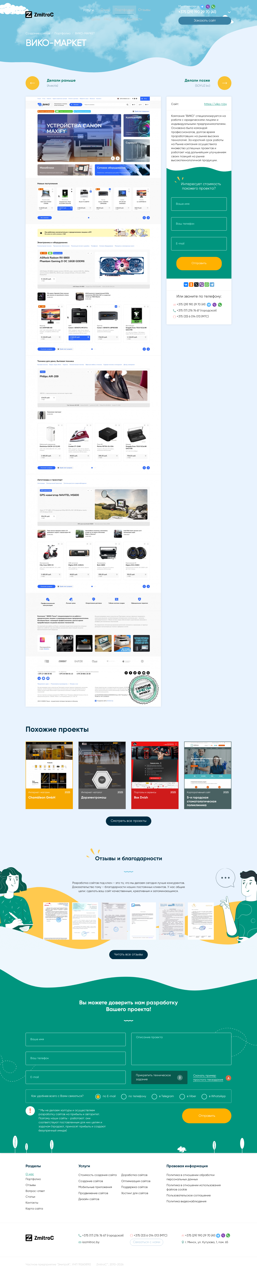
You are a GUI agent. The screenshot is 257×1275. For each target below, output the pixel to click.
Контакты (133, 19)
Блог (119, 19)
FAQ (108, 19)
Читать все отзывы (128, 955)
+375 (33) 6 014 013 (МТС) (193, 319)
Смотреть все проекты (128, 821)
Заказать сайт (205, 21)
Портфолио (124, 10)
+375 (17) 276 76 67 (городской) (197, 313)
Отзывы (144, 10)
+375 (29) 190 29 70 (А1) (191, 307)
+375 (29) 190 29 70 (199, 12)
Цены (96, 19)
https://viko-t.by (215, 105)
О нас (106, 10)
